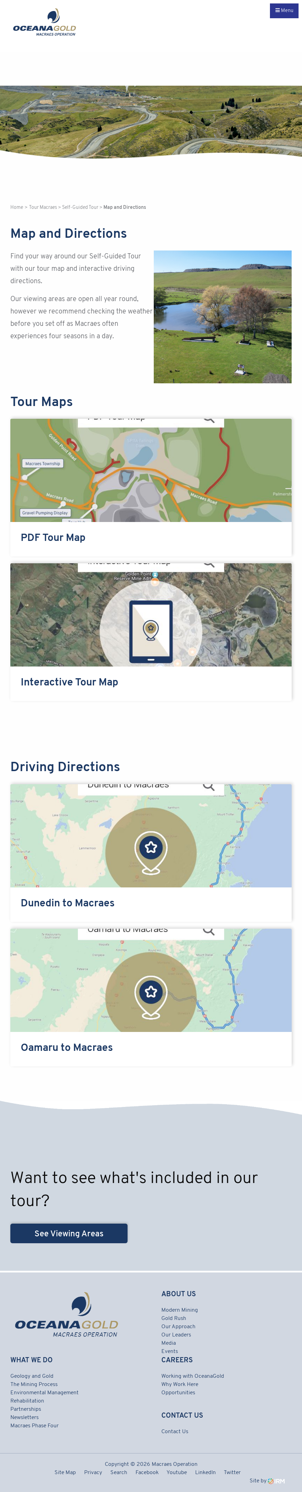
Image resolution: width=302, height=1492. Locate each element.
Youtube (177, 1472)
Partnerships (25, 1409)
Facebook (147, 1472)
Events (169, 1351)
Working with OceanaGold (192, 1376)
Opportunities (178, 1393)
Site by (267, 1481)
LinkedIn (205, 1472)
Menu (284, 10)
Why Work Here (179, 1384)
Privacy (93, 1472)
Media (168, 1343)
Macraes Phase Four (34, 1426)
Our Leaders (176, 1335)
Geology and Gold (31, 1376)
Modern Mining (179, 1310)
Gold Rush (173, 1318)
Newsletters (24, 1417)
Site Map (65, 1472)
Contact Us (174, 1432)
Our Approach (178, 1327)
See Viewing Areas (68, 1234)
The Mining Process (34, 1384)
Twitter (232, 1472)
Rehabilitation (27, 1401)
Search (118, 1472)
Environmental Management (44, 1393)
